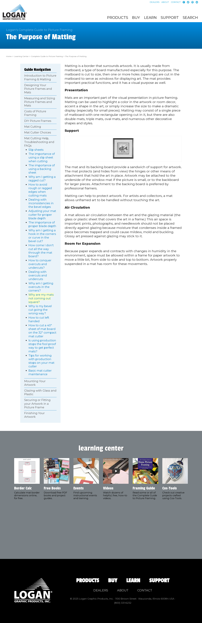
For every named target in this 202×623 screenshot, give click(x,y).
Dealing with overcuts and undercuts (37, 275)
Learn (150, 17)
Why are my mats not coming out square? (41, 298)
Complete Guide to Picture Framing (59, 56)
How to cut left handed (38, 319)
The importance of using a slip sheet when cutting (41, 157)
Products (117, 17)
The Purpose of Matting (97, 56)
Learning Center (26, 56)
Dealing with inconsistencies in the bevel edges (41, 203)
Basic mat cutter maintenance (40, 372)
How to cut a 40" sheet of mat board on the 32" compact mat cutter (42, 331)
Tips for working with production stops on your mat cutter (41, 361)
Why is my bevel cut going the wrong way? (40, 309)
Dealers (154, 2)
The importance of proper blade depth (42, 224)
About (165, 2)
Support (170, 17)
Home (10, 56)
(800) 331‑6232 (122, 602)
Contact (176, 2)
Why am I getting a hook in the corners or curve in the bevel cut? (42, 236)
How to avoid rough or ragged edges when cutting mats (40, 190)
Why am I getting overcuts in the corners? (40, 287)
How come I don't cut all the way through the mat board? (41, 251)
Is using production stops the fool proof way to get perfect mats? (42, 346)
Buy (136, 17)
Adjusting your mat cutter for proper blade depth (42, 214)
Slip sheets (36, 149)
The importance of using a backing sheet (41, 169)
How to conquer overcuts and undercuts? (39, 264)
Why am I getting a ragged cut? (42, 178)
